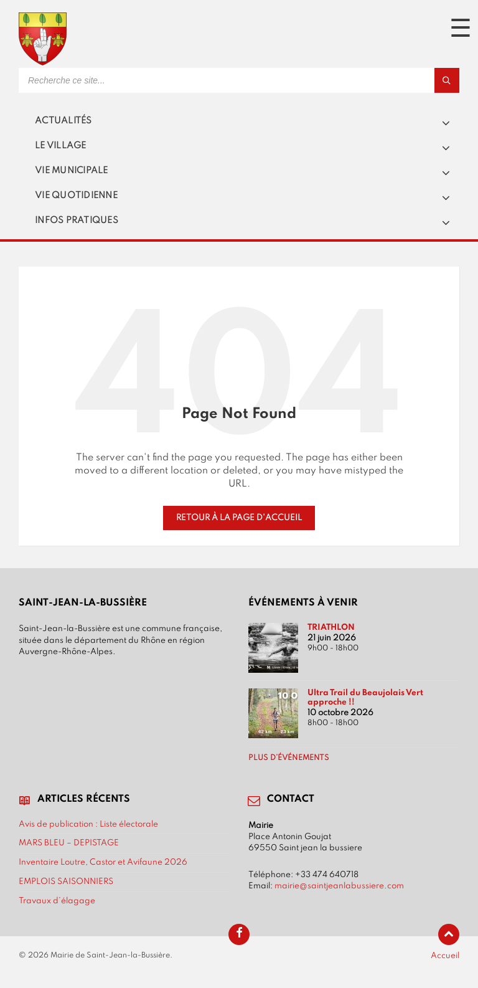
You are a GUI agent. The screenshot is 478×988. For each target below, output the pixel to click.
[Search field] (174, 80)
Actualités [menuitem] (63, 120)
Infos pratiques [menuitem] (76, 220)
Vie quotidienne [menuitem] (76, 195)
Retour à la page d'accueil (239, 517)
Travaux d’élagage (57, 900)
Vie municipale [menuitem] (71, 170)
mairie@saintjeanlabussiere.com (339, 885)
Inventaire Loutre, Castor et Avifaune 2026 (103, 862)
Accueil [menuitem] (445, 955)
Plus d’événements (288, 758)
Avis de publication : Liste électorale (88, 824)
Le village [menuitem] (61, 145)
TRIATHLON (331, 627)
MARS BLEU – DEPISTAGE (69, 842)
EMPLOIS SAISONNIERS (66, 881)
